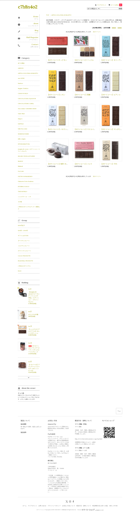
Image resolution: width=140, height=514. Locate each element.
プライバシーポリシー (54, 506)
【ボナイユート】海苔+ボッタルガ (60, 164)
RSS (110, 506)
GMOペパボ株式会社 (62, 509)
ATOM (115, 506)
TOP (47, 15)
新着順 (120, 28)
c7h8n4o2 (27, 7)
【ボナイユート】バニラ (83, 164)
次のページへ (97, 32)
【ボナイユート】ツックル (84, 60)
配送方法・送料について (84, 506)
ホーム (25, 506)
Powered (90, 509)
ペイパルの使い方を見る (55, 456)
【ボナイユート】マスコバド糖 (85, 129)
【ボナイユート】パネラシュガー (59, 129)
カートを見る (116, 5)
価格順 (114, 28)
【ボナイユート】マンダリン (111, 129)
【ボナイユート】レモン (56, 95)
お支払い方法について (68, 506)
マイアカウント (101, 5)
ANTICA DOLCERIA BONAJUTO (61, 15)
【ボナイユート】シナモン (57, 60)
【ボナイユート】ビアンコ (110, 95)
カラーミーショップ (40, 509)
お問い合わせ (42, 506)
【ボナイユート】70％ (109, 164)
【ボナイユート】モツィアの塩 (112, 60)
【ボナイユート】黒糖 (82, 95)
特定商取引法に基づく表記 (100, 506)
